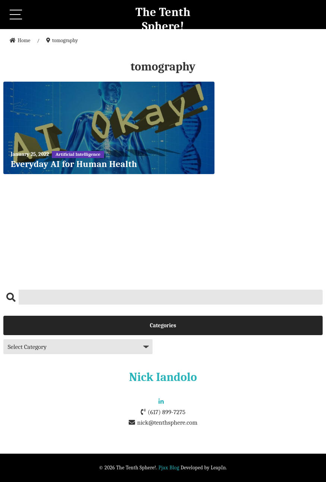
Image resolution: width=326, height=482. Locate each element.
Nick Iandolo (163, 377)
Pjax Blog (169, 467)
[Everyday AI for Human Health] (108, 128)
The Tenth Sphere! (163, 19)
